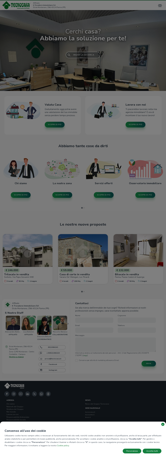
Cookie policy (63, 445)
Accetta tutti (152, 451)
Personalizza (132, 451)
